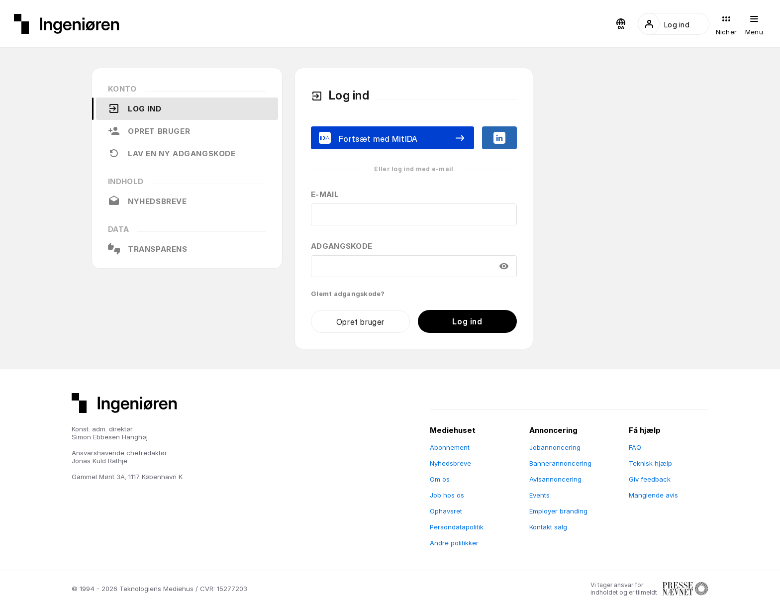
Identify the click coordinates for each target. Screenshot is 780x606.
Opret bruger (149, 131)
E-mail (325, 194)
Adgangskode (341, 246)
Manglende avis (653, 495)
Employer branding (558, 511)
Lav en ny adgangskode (172, 153)
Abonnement (450, 447)
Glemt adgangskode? (348, 294)
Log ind (134, 108)
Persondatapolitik (457, 527)
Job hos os (447, 495)
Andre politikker (454, 543)
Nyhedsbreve (147, 201)
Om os (440, 479)
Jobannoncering (555, 447)
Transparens (148, 249)
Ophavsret (446, 511)
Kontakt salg (548, 527)
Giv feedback (650, 479)
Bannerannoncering (560, 463)
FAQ (635, 447)
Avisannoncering (555, 479)
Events (539, 495)
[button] (621, 24)
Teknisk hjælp (650, 463)
